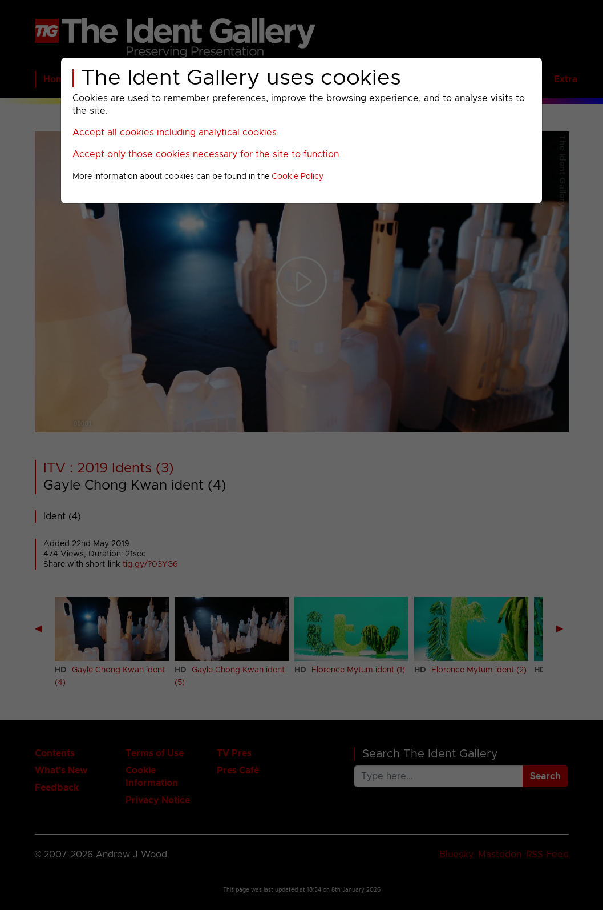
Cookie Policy (297, 177)
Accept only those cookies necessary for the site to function (205, 154)
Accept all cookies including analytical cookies (174, 132)
